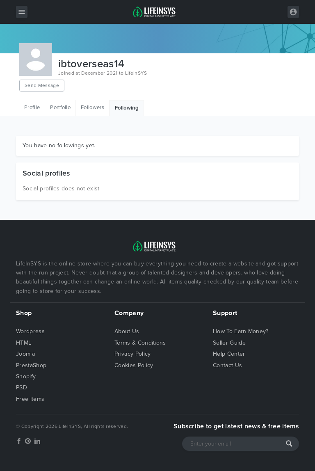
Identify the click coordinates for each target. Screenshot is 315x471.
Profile (32, 107)
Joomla (25, 353)
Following (127, 108)
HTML (23, 342)
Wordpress (30, 331)
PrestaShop (31, 365)
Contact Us (227, 365)
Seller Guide (229, 342)
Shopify (26, 376)
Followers (92, 107)
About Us (126, 331)
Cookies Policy (133, 365)
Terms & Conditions (140, 342)
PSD (21, 387)
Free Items (30, 399)
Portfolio (60, 107)
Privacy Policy (132, 353)
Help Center (229, 353)
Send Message (42, 85)
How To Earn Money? (241, 331)
